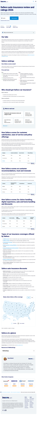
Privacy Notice (32, 398)
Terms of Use (32, 399)
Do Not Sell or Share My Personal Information (32, 405)
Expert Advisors (27, 399)
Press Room (26, 405)
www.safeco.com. (20, 345)
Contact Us (26, 402)
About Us (26, 398)
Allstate (3, 160)
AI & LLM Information (26, 407)
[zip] (5, 18)
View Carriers (14, 18)
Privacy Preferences (31, 402)
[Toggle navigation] (35, 1)
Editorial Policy (27, 401)
